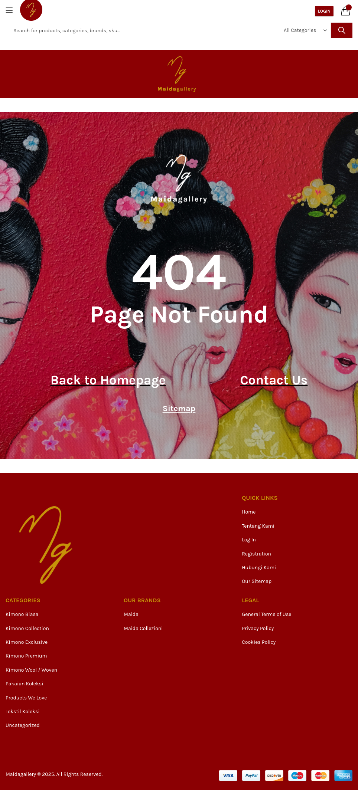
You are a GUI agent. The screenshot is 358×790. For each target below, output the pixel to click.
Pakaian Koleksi (24, 684)
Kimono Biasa (22, 614)
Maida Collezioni (143, 628)
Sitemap (179, 408)
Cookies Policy (259, 642)
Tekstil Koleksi (23, 711)
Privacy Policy (258, 628)
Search (341, 30)
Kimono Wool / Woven (31, 670)
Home (249, 512)
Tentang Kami (258, 526)
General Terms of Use (266, 614)
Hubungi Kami (259, 567)
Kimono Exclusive (27, 642)
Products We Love (26, 698)
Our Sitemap (256, 581)
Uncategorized (23, 725)
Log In (249, 540)
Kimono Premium (26, 656)
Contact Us (273, 380)
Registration (256, 554)
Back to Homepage (108, 380)
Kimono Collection (27, 628)
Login (324, 11)
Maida (131, 614)
